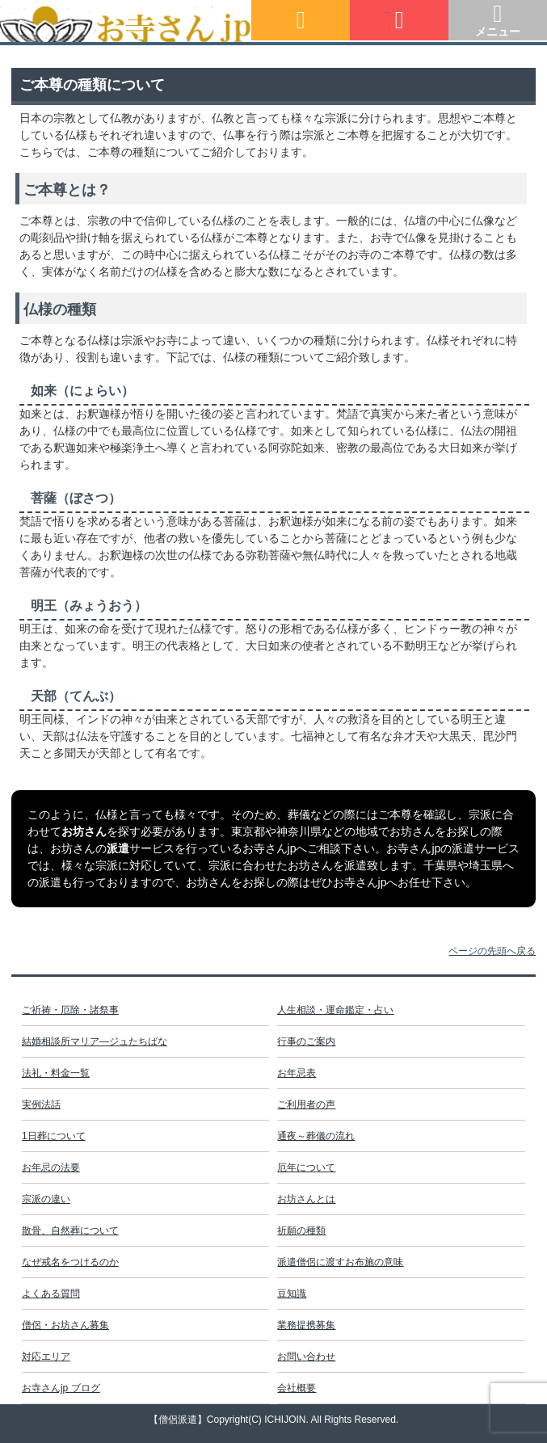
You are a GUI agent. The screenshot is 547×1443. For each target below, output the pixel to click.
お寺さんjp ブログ (61, 1388)
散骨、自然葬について (70, 1230)
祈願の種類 (301, 1230)
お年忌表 (296, 1073)
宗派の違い (46, 1199)
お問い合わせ (306, 1356)
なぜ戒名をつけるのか (70, 1262)
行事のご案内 (306, 1041)
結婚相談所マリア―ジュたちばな (94, 1041)
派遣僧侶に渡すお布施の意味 (340, 1262)
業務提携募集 (306, 1325)
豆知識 (291, 1293)
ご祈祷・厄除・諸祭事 (70, 1010)
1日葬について (54, 1136)
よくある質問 (51, 1293)
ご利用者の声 (306, 1104)
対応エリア (46, 1356)
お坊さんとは (306, 1199)
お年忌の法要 (51, 1167)
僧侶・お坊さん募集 (65, 1325)
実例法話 (41, 1104)
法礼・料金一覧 (56, 1073)
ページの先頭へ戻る (492, 951)
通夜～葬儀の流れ (316, 1136)
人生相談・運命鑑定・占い (335, 1010)
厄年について (306, 1167)
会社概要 (296, 1388)
